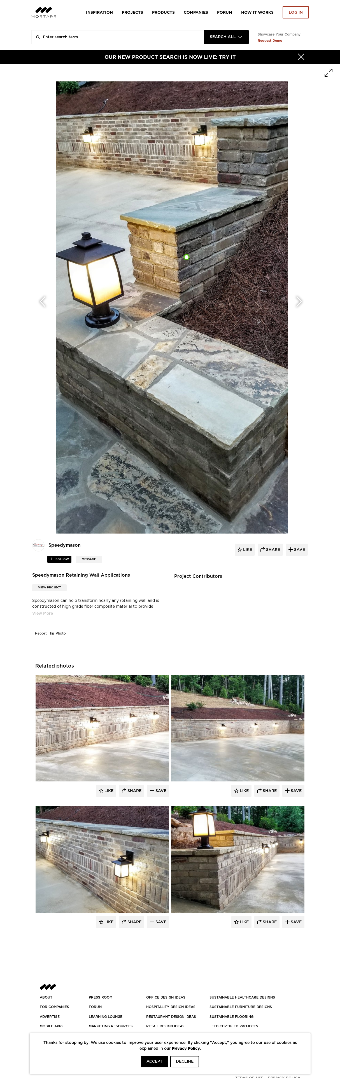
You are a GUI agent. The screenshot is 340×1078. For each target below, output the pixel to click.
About (46, 997)
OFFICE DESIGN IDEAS (165, 997)
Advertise (50, 1016)
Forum (224, 12)
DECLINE (185, 1061)
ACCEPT (154, 1061)
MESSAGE (89, 559)
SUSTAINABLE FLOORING (231, 1016)
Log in (296, 13)
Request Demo (270, 40)
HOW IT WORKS (257, 12)
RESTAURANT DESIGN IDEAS (171, 1016)
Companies (196, 12)
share (272, 550)
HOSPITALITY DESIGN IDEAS (170, 1007)
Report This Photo (50, 633)
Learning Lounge (105, 1016)
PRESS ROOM (100, 997)
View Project (49, 587)
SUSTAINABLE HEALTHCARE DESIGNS (242, 997)
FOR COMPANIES (54, 1007)
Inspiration (99, 12)
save (299, 550)
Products (163, 12)
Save (160, 791)
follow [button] (62, 559)
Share (133, 791)
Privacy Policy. (186, 1048)
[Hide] (301, 57)
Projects (132, 12)
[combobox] (226, 37)
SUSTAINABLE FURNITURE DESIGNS (240, 1007)
